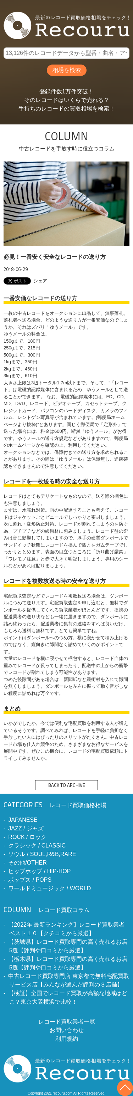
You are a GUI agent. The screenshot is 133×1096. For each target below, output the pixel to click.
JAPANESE (22, 820)
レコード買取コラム (46, 910)
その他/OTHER (27, 863)
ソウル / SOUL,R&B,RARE (42, 854)
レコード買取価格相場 (55, 805)
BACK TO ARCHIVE (66, 785)
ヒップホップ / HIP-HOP (39, 871)
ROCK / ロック (27, 837)
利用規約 (66, 1039)
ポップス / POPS (29, 880)
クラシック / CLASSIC (37, 846)
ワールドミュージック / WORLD (49, 888)
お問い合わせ (67, 1030)
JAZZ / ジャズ (26, 828)
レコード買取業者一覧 (66, 1022)
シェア (40, 280)
